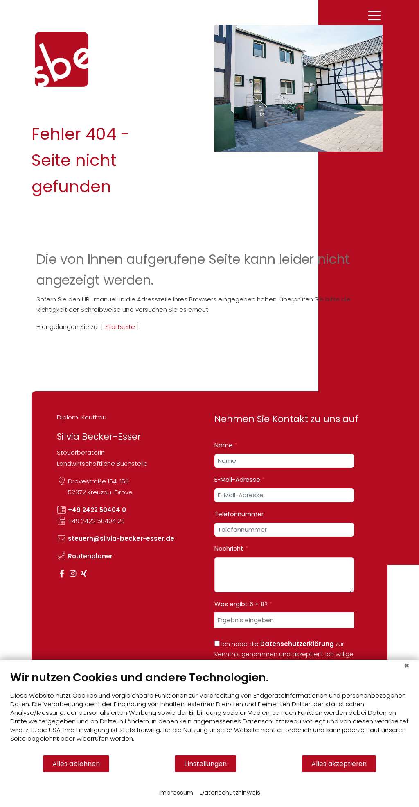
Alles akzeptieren (339, 763)
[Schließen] (407, 666)
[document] (209, 712)
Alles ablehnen (76, 763)
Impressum (176, 792)
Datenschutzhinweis (230, 792)
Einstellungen (205, 763)
